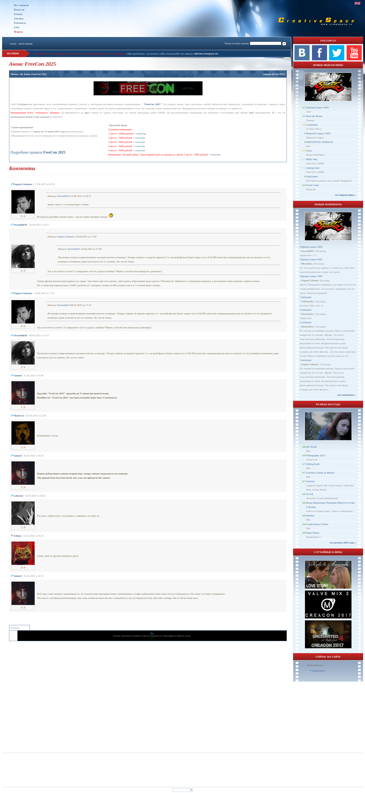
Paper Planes (312, 532)
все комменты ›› (347, 394)
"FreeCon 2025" (152, 104)
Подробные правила (37, 152)
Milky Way (312, 159)
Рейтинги (20, 23)
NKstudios (306, 263)
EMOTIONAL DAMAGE (319, 142)
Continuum (312, 124)
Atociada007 (307, 251)
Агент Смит (312, 185)
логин (13, 43)
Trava (309, 150)
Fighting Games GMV (317, 107)
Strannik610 (63, 196)
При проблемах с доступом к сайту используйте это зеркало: (161, 53)
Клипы (18, 14)
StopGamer (312, 176)
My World (311, 446)
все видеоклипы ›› (345, 194)
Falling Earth (313, 464)
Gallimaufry (307, 301)
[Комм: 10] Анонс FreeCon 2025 (29, 74)
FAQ (16, 27)
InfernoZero (307, 313)
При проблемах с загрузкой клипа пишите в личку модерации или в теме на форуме (80, 53)
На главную (21, 5)
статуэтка (141, 133)
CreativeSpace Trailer (317, 524)
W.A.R (309, 494)
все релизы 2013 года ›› (343, 542)
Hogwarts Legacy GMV (318, 133)
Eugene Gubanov (66, 236)
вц (189, 636)
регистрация (25, 43)
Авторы (19, 18)
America (310, 481)
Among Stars (313, 167)
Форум (18, 31)
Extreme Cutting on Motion (320, 472)
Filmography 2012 (315, 455)
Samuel (267, 74)
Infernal (310, 515)
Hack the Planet (314, 116)
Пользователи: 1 (316, 665)
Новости (19, 9)
